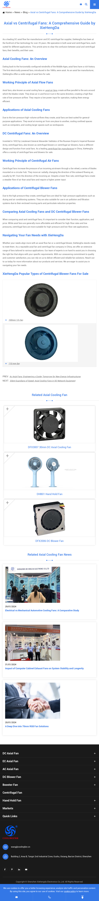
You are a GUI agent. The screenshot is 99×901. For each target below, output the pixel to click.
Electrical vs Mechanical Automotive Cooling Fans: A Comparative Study (42, 610)
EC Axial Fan (10, 761)
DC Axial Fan (11, 753)
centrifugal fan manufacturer (60, 148)
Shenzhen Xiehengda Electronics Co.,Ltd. (46, 882)
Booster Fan (10, 784)
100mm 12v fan (16, 320)
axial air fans (51, 90)
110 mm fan (14, 363)
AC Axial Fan (10, 769)
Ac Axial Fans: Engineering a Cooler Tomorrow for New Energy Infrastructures (45, 376)
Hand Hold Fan (12, 800)
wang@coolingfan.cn (20, 847)
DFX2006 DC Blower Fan (49, 541)
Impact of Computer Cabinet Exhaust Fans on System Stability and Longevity (44, 668)
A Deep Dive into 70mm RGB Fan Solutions (27, 726)
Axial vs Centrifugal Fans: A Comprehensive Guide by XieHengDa (63, 12)
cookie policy (70, 891)
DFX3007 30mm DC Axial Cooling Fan (49, 447)
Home (9, 12)
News (17, 12)
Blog (25, 12)
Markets (8, 808)
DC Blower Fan (12, 777)
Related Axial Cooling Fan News (50, 554)
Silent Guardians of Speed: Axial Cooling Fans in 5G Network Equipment (42, 381)
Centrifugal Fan (12, 792)
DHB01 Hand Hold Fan (49, 494)
